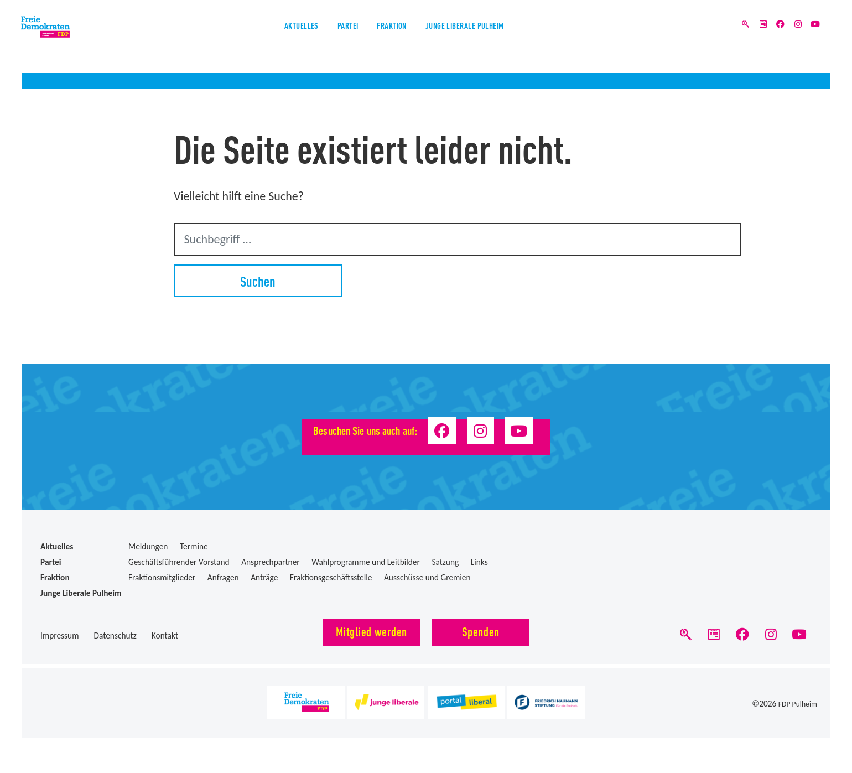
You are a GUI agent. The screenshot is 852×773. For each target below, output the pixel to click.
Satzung (445, 562)
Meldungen (148, 546)
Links (479, 562)
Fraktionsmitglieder (161, 577)
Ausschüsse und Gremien (427, 577)
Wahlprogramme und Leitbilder (365, 562)
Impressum (59, 635)
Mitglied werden (371, 631)
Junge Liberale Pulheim (497, 38)
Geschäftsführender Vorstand (179, 562)
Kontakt (165, 635)
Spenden (481, 631)
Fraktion (390, 38)
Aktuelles (257, 38)
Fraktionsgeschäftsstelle (331, 577)
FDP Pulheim (795, 709)
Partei (325, 38)
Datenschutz (114, 635)
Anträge (264, 577)
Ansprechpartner (270, 562)
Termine (194, 546)
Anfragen (223, 577)
